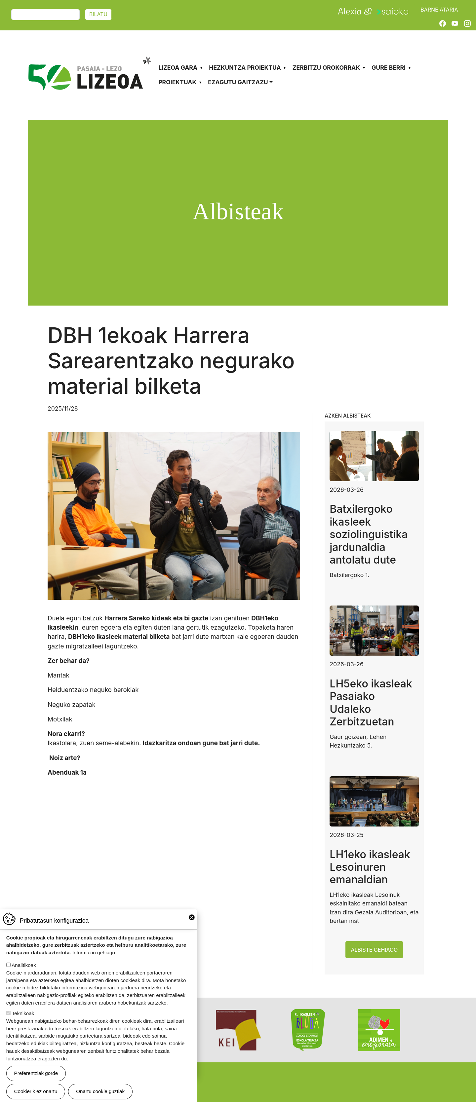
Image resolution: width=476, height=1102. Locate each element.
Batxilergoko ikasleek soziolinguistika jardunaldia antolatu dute (369, 534)
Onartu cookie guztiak (100, 1091)
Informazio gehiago (93, 952)
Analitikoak (24, 965)
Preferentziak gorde (36, 1073)
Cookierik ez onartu (36, 1091)
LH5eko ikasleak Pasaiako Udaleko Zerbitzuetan (371, 702)
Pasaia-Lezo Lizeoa (89, 55)
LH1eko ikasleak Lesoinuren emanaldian (370, 867)
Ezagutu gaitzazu (238, 82)
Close (192, 917)
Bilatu (98, 14)
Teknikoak (23, 1013)
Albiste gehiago (374, 949)
